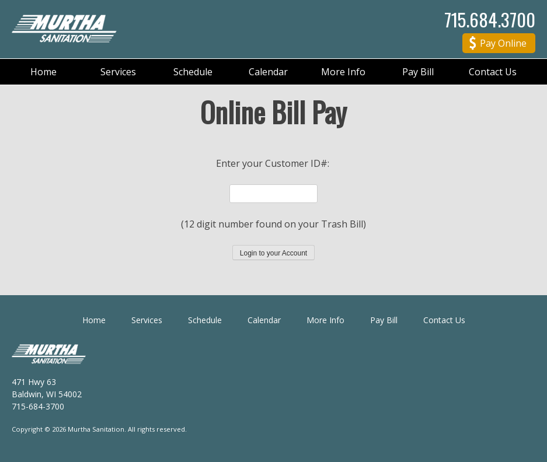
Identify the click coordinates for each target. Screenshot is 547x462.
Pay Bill (418, 71)
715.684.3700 (489, 19)
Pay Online (498, 44)
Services (118, 71)
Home (43, 71)
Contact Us (493, 71)
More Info (343, 71)
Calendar (268, 71)
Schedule (192, 71)
